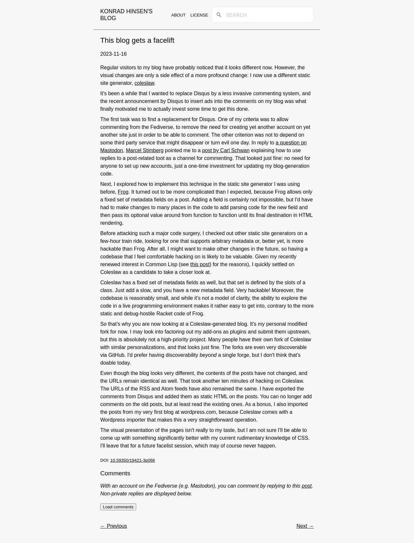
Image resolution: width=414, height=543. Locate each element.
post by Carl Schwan (226, 150)
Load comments (118, 506)
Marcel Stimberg (144, 150)
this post (200, 264)
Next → (305, 526)
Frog (123, 192)
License (199, 15)
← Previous (113, 526)
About (178, 15)
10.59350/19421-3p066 (132, 460)
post (306, 486)
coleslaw (144, 83)
